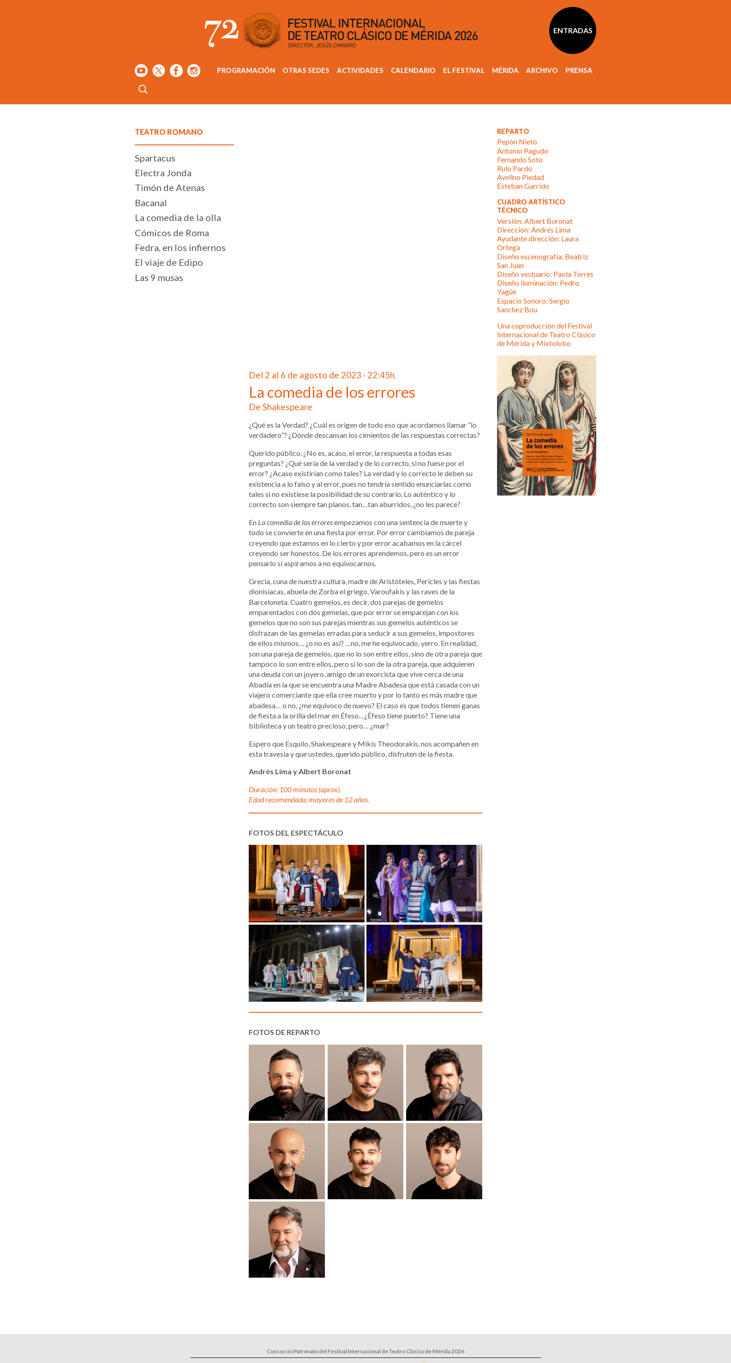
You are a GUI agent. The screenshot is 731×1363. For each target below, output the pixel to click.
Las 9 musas (159, 277)
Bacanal (151, 202)
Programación (246, 70)
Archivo (542, 70)
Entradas (573, 30)
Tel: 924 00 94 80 (341, 1313)
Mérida (505, 70)
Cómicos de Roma (172, 232)
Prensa (579, 70)
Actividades (360, 70)
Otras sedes (306, 70)
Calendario (413, 70)
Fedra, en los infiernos (180, 247)
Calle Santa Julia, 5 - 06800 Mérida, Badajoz (383, 1304)
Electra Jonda (163, 172)
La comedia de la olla (178, 217)
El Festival (464, 70)
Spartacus (155, 157)
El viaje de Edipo (169, 262)
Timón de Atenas (170, 187)
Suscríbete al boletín (498, 1300)
